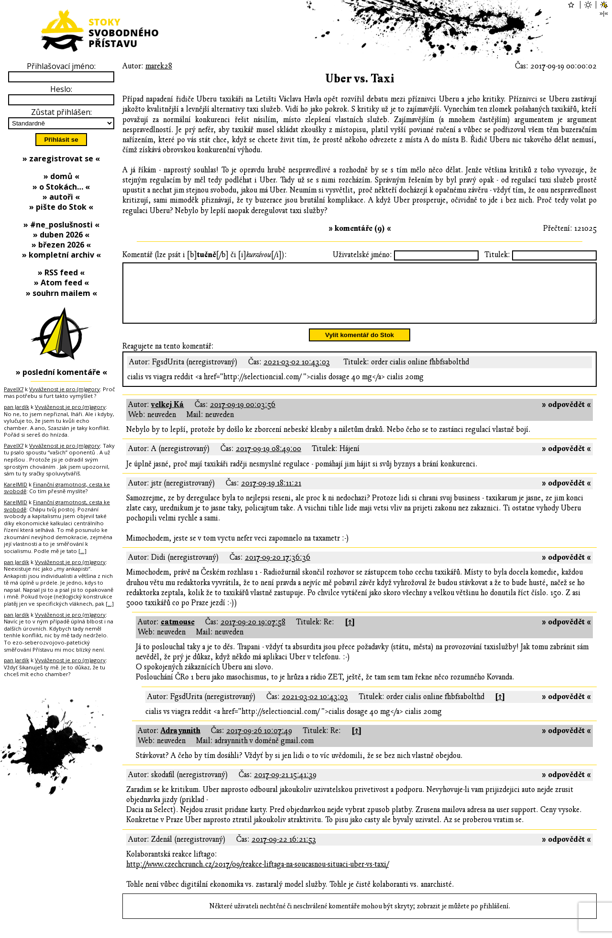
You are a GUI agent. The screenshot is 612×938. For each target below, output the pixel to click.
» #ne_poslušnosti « (61, 224)
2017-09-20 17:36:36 (277, 569)
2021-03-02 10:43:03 (296, 373)
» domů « (61, 176)
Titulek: (497, 254)
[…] (82, 550)
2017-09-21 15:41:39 (285, 786)
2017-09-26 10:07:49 (259, 742)
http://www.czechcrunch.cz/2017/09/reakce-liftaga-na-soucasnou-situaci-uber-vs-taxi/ (257, 875)
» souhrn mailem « (61, 293)
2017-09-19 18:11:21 (271, 494)
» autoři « (61, 197)
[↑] (350, 633)
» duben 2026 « (61, 234)
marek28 (158, 66)
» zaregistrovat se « (61, 158)
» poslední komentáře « (61, 372)
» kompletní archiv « (61, 254)
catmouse (178, 633)
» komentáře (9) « (359, 228)
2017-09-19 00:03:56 (242, 416)
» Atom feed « (61, 282)
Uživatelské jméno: (362, 254)
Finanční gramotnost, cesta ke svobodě (57, 488)
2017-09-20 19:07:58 (252, 633)
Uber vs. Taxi (359, 79)
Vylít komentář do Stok (359, 346)
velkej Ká (167, 416)
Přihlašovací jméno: (61, 66)
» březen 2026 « (61, 244)
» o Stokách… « (61, 186)
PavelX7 (13, 389)
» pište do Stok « (61, 207)
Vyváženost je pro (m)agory (64, 389)
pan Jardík (16, 406)
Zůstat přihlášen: (61, 112)
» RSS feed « (61, 272)
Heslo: (61, 89)
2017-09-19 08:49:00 (268, 460)
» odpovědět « (566, 416)
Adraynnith (180, 742)
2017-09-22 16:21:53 (283, 851)
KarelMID (15, 484)
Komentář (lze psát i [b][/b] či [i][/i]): (204, 254)
